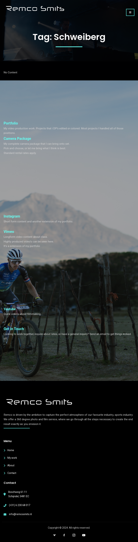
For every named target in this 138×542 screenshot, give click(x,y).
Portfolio (11, 123)
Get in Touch (14, 329)
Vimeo (9, 231)
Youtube (10, 309)
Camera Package (17, 138)
